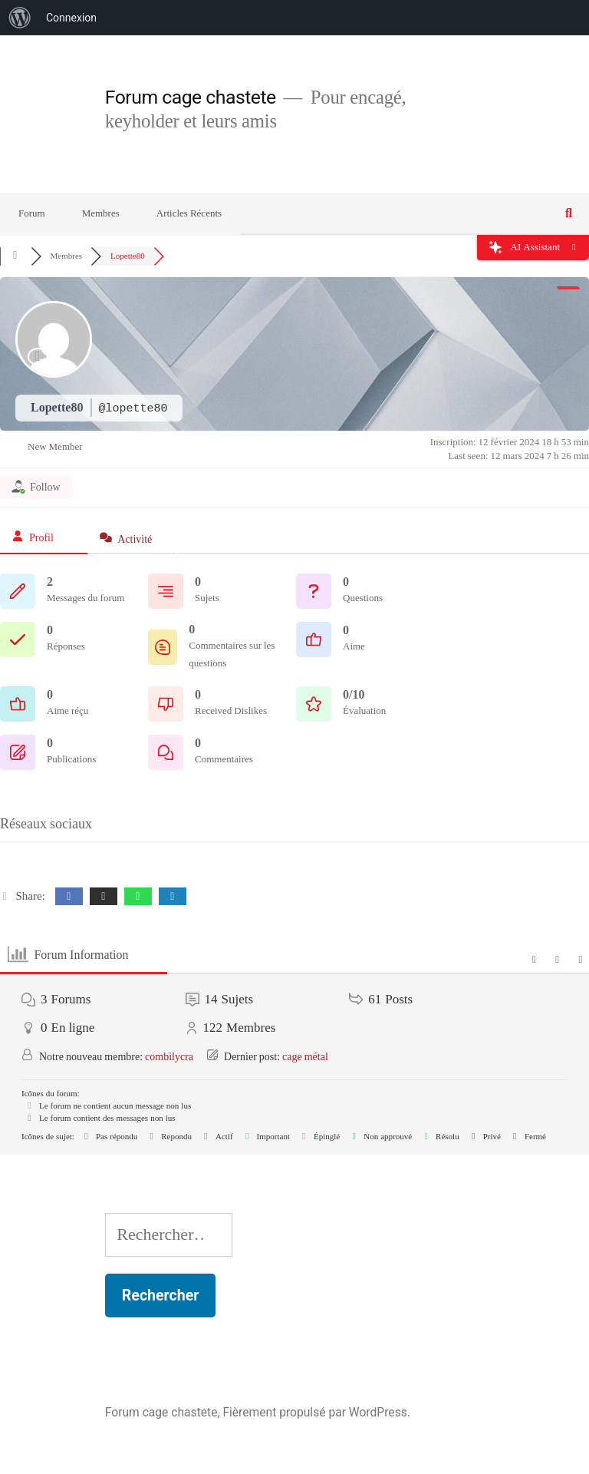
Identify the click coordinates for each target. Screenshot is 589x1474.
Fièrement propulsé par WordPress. (316, 1412)
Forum (31, 213)
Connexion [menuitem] (71, 18)
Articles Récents (189, 213)
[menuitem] (20, 17)
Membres (101, 213)
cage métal (305, 1056)
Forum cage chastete (190, 97)
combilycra (169, 1056)
